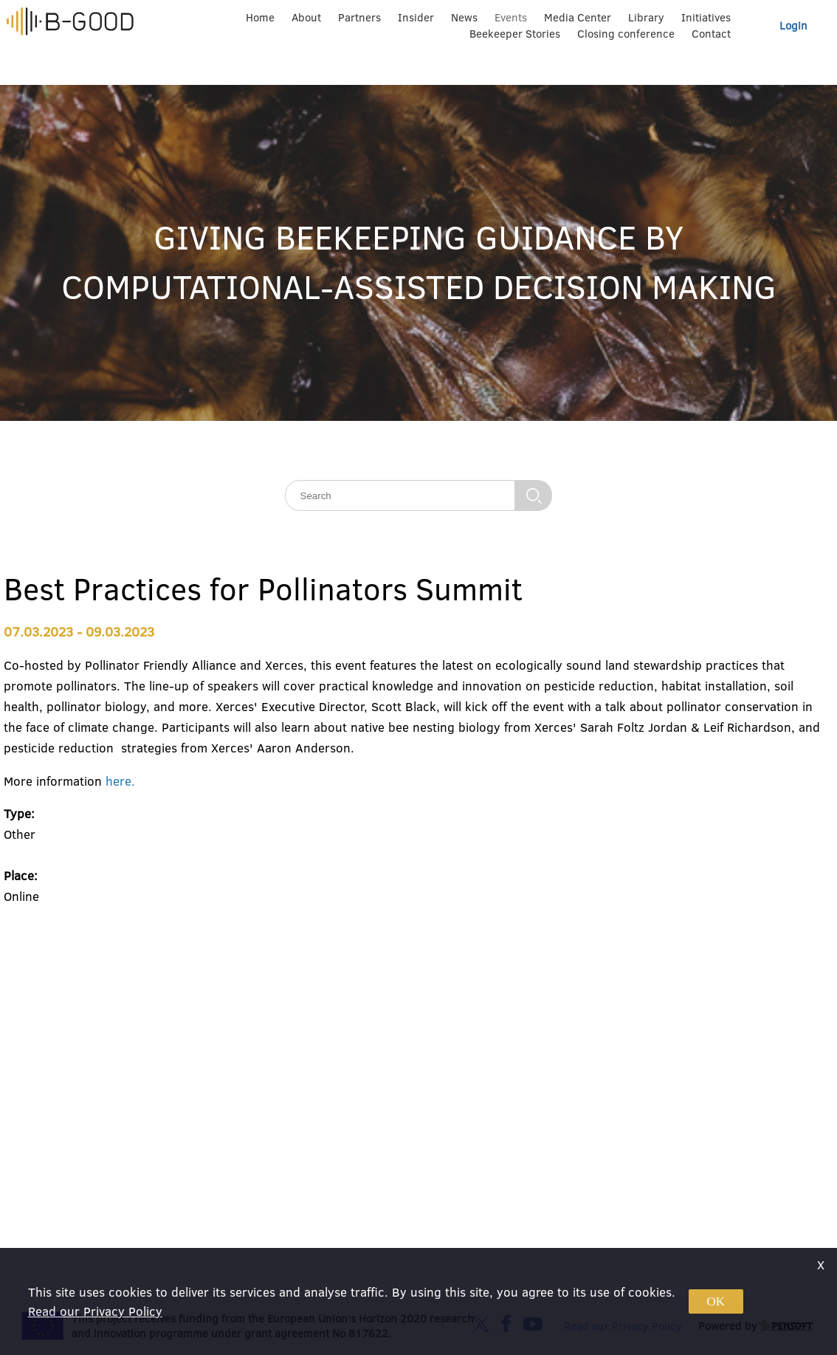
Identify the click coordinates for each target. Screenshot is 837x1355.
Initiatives (706, 17)
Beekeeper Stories (514, 33)
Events (511, 17)
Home (260, 17)
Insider (416, 17)
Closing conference (626, 33)
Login (793, 25)
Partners (359, 17)
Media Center (577, 17)
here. (120, 780)
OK (716, 1301)
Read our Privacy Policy (95, 1311)
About (306, 17)
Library (646, 17)
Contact (711, 33)
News (464, 17)
